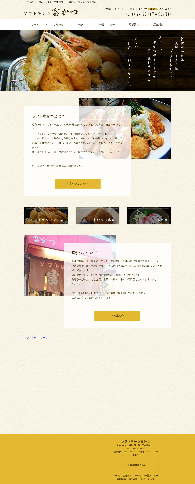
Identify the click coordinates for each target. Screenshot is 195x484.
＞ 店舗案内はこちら (135, 462)
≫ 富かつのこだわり (77, 183)
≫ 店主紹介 (117, 315)
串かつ (81, 24)
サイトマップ (147, 476)
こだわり (58, 24)
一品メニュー (107, 24)
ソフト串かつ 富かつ (35, 338)
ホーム (35, 24)
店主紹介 (158, 24)
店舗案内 (134, 24)
